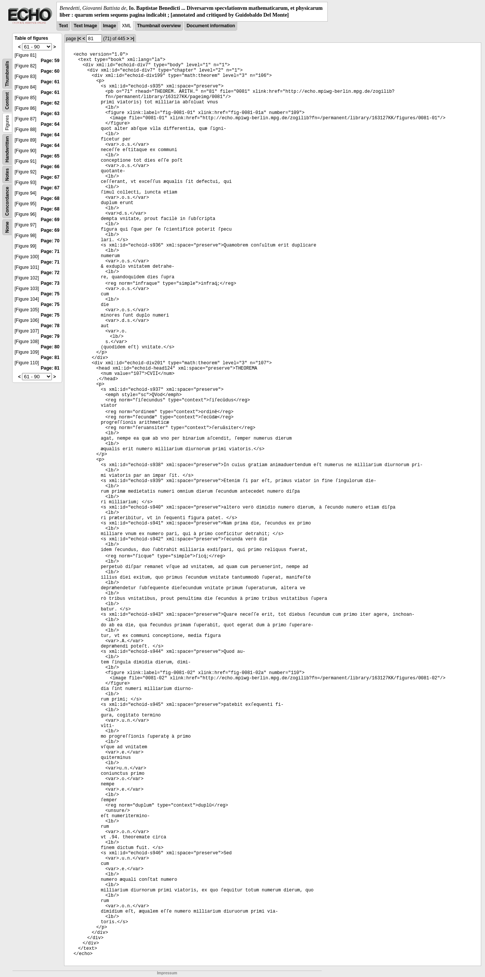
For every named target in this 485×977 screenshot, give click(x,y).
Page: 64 (50, 124)
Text (63, 25)
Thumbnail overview (159, 25)
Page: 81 (50, 357)
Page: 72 (50, 272)
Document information (210, 25)
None (7, 227)
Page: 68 (50, 198)
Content (7, 100)
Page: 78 (50, 325)
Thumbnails (7, 73)
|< (79, 38)
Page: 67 (50, 177)
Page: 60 (50, 71)
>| (132, 38)
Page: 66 (50, 166)
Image (109, 25)
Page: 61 (50, 81)
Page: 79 (50, 336)
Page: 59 (50, 60)
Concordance (7, 201)
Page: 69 (50, 219)
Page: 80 (50, 347)
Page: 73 (50, 283)
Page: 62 (50, 103)
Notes (7, 175)
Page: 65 (50, 156)
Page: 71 (50, 251)
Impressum (167, 973)
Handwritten (7, 149)
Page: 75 (50, 294)
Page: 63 (50, 113)
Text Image (85, 25)
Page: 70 (50, 240)
